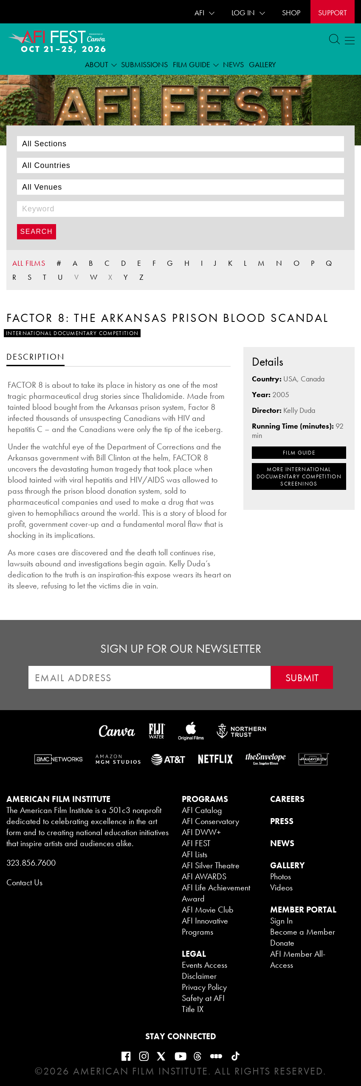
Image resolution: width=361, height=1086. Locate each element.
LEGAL (194, 953)
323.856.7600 (31, 862)
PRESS (281, 821)
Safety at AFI (203, 998)
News (233, 64)
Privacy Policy (204, 986)
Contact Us (24, 882)
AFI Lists (194, 854)
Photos (280, 876)
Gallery (262, 64)
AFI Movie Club (208, 909)
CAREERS (287, 799)
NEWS (282, 843)
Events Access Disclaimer (204, 970)
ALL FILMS (28, 263)
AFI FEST (196, 843)
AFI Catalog (202, 810)
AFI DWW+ (201, 832)
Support (332, 12)
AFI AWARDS (204, 876)
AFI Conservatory (210, 821)
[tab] (35, 356)
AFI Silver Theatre (211, 865)
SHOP (291, 12)
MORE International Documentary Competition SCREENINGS (299, 476)
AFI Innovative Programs (205, 926)
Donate (282, 942)
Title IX (192, 1009)
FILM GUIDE (299, 452)
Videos (281, 887)
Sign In (281, 920)
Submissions (144, 64)
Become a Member (302, 931)
